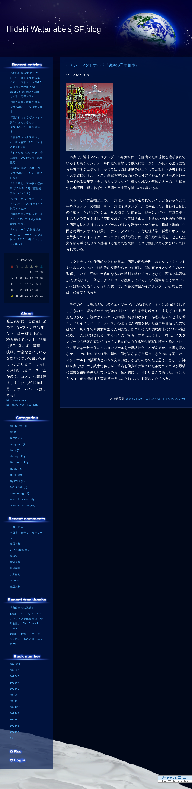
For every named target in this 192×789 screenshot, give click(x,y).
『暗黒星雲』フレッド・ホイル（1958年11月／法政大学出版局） (26, 219)
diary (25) (16, 450)
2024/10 (15, 707)
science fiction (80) (22, 505)
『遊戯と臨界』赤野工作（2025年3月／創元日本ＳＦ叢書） (26, 173)
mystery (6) (17, 481)
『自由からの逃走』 (22, 607)
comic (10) (17, 437)
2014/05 (26, 259)
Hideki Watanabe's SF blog (53, 29)
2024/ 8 (15, 713)
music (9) (16, 474)
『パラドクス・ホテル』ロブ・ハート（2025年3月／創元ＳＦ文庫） (26, 203)
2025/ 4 (15, 682)
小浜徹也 (15, 574)
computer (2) (18, 444)
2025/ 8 (15, 670)
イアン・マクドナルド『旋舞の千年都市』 (102, 65)
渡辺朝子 (15, 555)
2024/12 (15, 701)
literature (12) (19, 462)
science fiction (134, 398)
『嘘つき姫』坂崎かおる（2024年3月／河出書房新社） (26, 107)
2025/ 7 (15, 676)
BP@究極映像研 (20, 549)
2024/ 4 (15, 731)
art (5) (14, 431)
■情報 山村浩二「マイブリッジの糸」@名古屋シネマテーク (26, 638)
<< (17, 259)
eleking (14, 580)
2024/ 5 (15, 725)
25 (12, 295)
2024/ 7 (15, 719)
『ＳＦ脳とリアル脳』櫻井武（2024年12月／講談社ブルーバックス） (26, 188)
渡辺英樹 (15, 543)
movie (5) (16, 468)
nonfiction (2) (18, 487)
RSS (16, 753)
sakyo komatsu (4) (22, 499)
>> (36, 259)
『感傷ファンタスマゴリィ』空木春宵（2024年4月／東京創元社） (26, 142)
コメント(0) (153, 398)
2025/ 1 (15, 695)
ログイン (18, 761)
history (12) (17, 456)
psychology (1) (19, 493)
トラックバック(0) (174, 398)
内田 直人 (16, 526)
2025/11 (15, 664)
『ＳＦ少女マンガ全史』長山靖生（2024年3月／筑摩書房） (26, 157)
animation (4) (18, 425)
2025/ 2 (15, 688)
